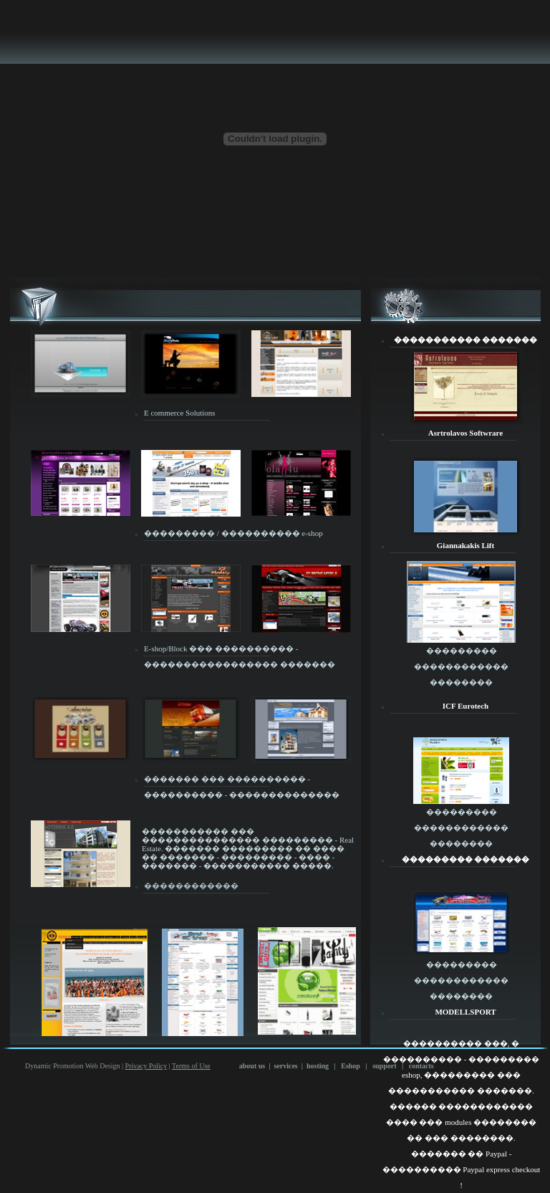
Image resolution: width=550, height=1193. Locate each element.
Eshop (350, 1066)
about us (252, 1066)
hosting (318, 1066)
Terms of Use (191, 1066)
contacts (421, 1066)
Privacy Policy (146, 1066)
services (285, 1066)
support (384, 1066)
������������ (191, 885)
